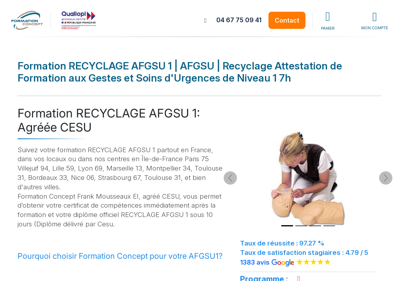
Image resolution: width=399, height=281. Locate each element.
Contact (287, 20)
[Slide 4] (329, 225)
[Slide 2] (301, 225)
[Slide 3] (315, 225)
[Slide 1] (287, 225)
